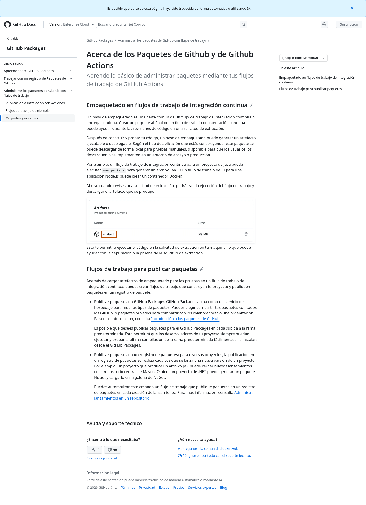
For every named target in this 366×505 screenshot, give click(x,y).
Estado (164, 487)
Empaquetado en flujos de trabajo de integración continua (170, 105)
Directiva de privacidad (102, 458)
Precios (178, 487)
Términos (128, 487)
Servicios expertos (202, 487)
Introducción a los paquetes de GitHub (185, 318)
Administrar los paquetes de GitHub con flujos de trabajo (162, 40)
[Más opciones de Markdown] (324, 58)
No (112, 450)
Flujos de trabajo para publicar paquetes (145, 269)
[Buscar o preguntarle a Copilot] (171, 24)
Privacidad (147, 487)
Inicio (13, 39)
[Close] (352, 7)
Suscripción (349, 24)
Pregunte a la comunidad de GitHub (208, 448)
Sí (94, 450)
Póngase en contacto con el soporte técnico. (214, 455)
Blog (223, 487)
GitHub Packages (26, 48)
